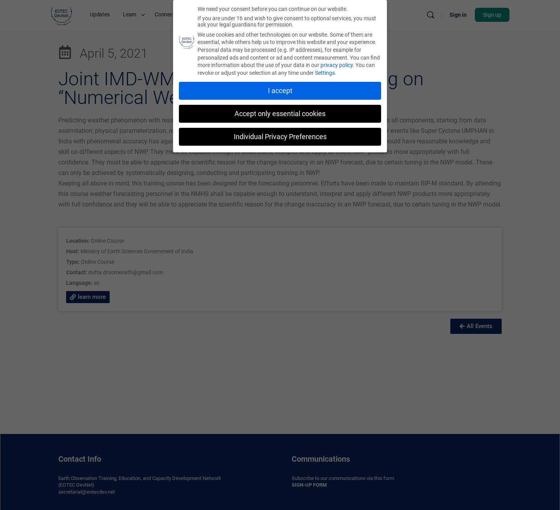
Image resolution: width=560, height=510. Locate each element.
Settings (325, 71)
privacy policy (336, 63)
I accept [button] (280, 89)
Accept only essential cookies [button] (280, 112)
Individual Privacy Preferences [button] (280, 135)
